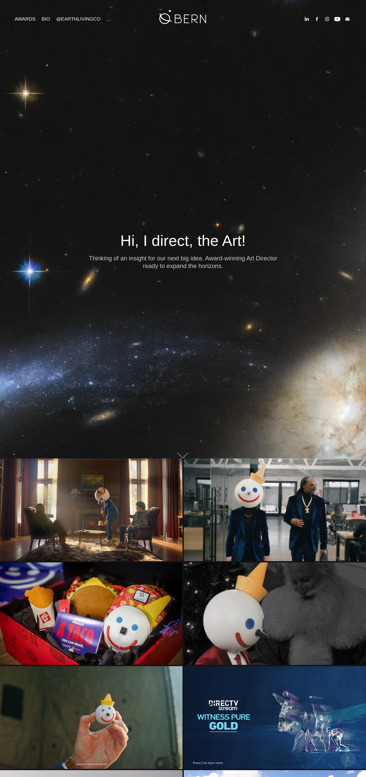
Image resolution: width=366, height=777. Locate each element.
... (109, 19)
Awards (25, 19)
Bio (46, 19)
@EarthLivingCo (78, 19)
